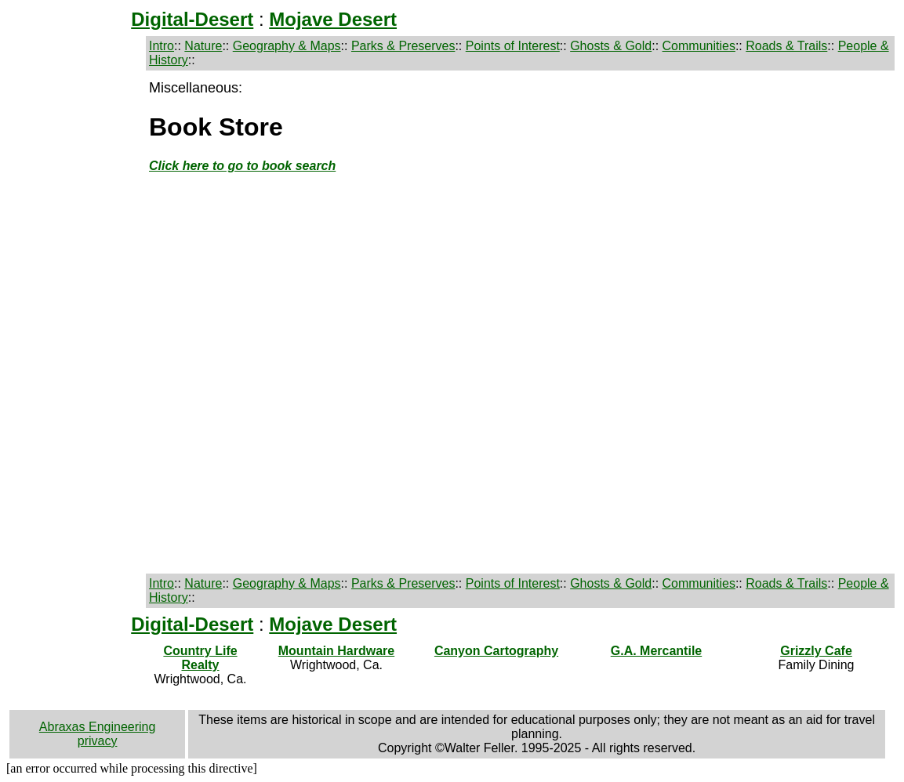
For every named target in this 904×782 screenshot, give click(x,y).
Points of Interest (513, 45)
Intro (161, 45)
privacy (98, 741)
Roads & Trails (786, 45)
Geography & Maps (287, 45)
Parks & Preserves (403, 45)
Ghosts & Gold (611, 45)
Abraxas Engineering (97, 726)
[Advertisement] (76, 329)
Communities (699, 45)
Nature (203, 45)
